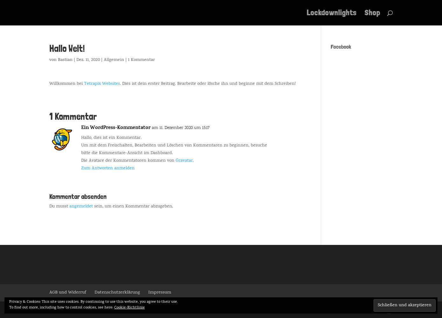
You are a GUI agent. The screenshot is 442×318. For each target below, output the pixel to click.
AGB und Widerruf (67, 292)
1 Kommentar (141, 60)
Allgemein (114, 60)
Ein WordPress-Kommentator (116, 128)
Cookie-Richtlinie (129, 308)
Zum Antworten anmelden (108, 168)
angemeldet (81, 206)
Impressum (159, 292)
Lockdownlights (332, 13)
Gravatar (184, 161)
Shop (372, 13)
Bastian (65, 60)
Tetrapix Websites (102, 84)
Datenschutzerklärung (117, 292)
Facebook (341, 46)
